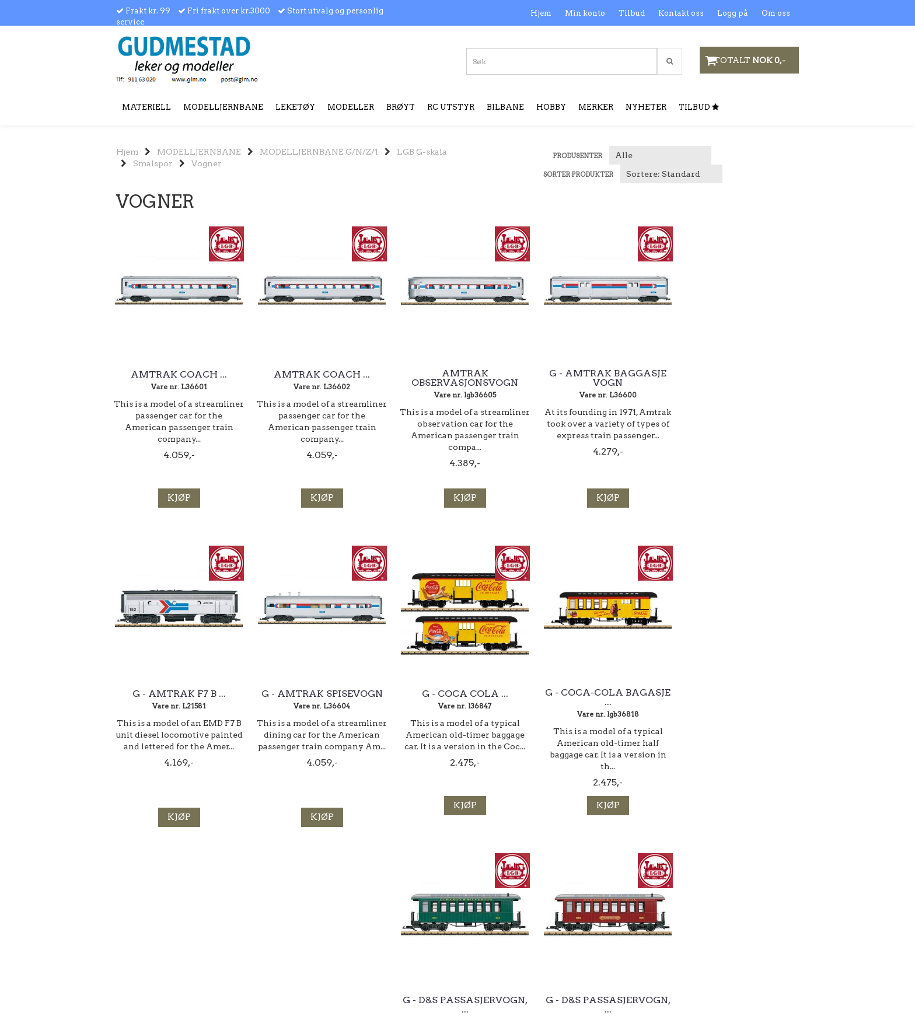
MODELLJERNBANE (199, 151)
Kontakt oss (681, 13)
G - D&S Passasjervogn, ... (399, 697)
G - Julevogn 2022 (632, 694)
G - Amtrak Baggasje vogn (516, 378)
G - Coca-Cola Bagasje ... (282, 697)
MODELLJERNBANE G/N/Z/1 (319, 151)
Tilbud (632, 13)
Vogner (206, 163)
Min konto (585, 13)
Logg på (732, 13)
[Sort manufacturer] (660, 155)
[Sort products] (671, 174)
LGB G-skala (422, 151)
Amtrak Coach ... (166, 374)
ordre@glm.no (144, 967)
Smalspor (153, 163)
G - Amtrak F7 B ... (632, 374)
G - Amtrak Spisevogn (749, 378)
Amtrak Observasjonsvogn (399, 383)
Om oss (776, 13)
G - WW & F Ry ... (749, 694)
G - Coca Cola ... (166, 694)
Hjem (540, 13)
